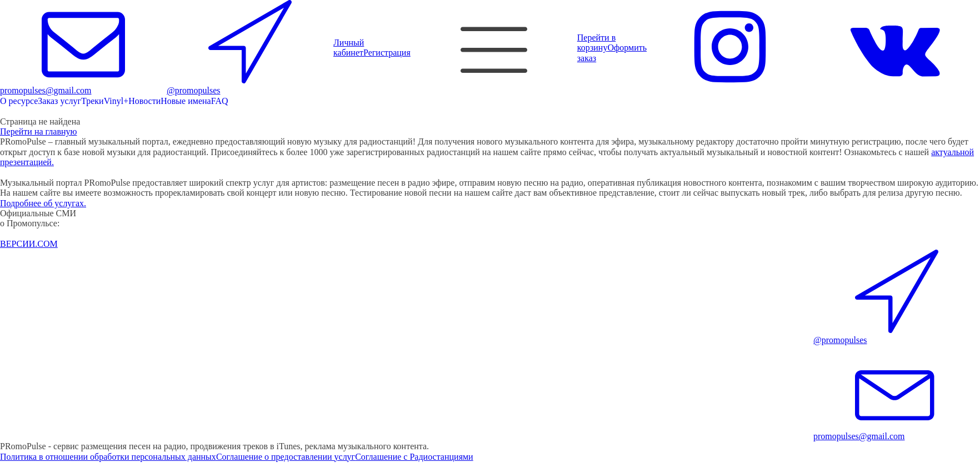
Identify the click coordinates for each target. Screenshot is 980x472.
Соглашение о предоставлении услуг (285, 456)
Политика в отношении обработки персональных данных (108, 456)
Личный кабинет (348, 47)
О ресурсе (19, 101)
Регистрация (387, 52)
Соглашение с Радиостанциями (414, 456)
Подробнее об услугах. (43, 203)
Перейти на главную (38, 131)
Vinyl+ (116, 101)
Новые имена (186, 101)
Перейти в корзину (596, 42)
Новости (144, 101)
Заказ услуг (59, 101)
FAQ (219, 101)
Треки (92, 101)
